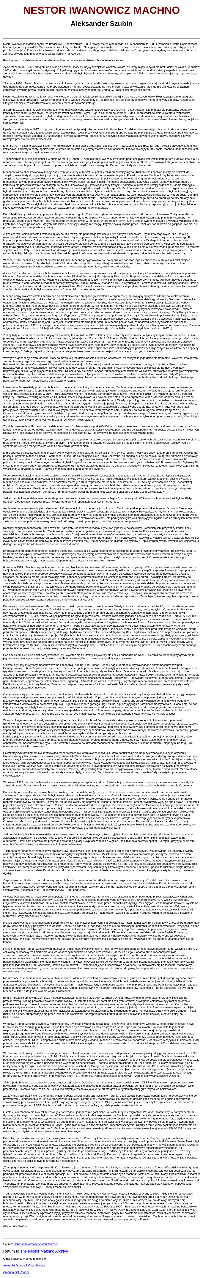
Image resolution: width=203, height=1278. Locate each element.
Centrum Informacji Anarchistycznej (36, 1244)
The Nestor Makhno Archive (44, 1251)
